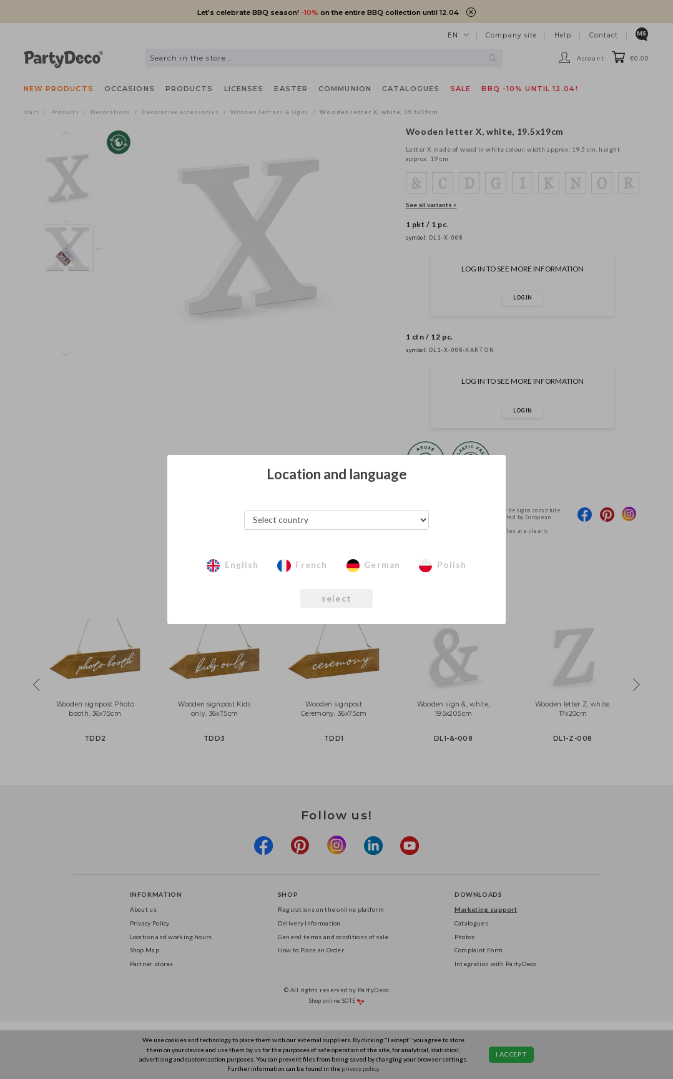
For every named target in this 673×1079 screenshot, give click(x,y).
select (337, 598)
